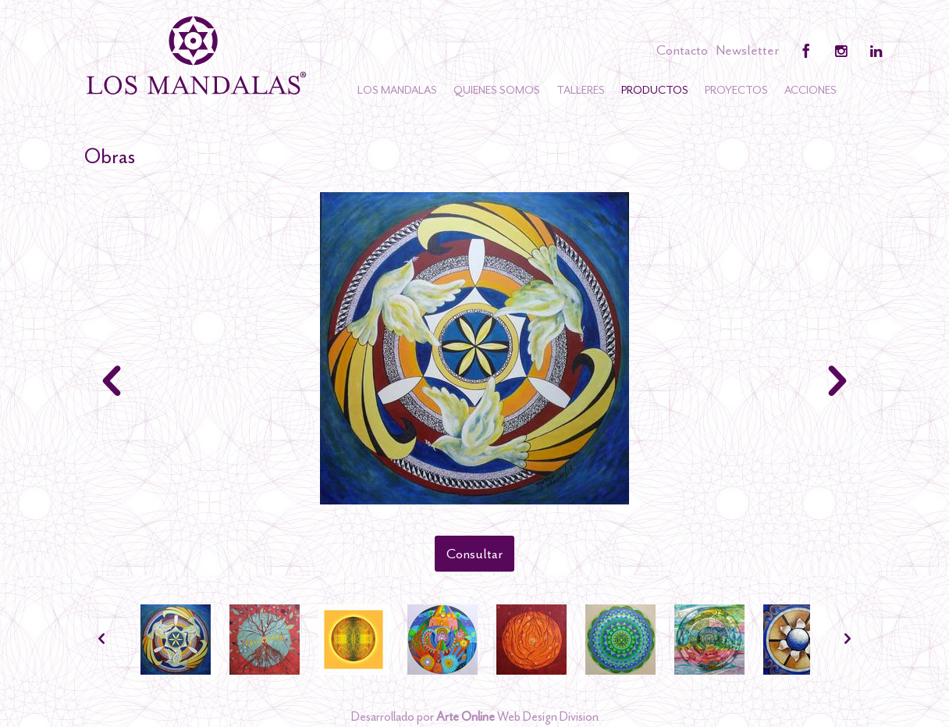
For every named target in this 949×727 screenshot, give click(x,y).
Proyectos (736, 90)
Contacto (682, 50)
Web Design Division (517, 717)
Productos (654, 90)
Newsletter (747, 50)
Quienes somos (496, 90)
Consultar (474, 553)
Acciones (810, 90)
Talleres (580, 90)
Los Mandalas (397, 90)
